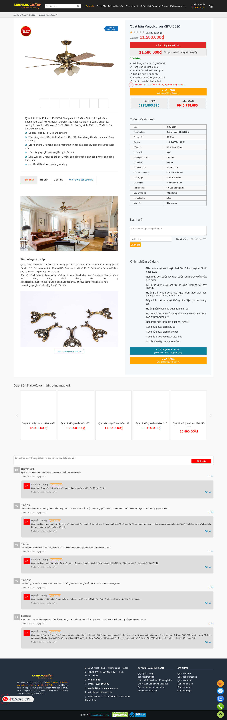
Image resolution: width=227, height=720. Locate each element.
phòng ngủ (31, 121)
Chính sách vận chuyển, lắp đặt (152, 683)
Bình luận (201, 461)
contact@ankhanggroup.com (103, 688)
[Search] (78, 6)
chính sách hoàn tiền (147, 690)
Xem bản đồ (94, 679)
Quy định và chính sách (150, 668)
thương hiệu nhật (68, 121)
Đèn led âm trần (115, 6)
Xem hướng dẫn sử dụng (81, 180)
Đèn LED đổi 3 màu (38, 156)
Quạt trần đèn (184, 673)
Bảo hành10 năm (26, 31)
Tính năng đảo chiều (39, 137)
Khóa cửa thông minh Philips (154, 6)
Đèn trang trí (132, 6)
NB (16, 470)
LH (16, 617)
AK (26, 486)
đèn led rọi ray (33, 685)
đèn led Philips (47, 685)
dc (42, 128)
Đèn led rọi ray (184, 687)
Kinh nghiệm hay (178, 6)
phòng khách (100, 118)
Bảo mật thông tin (145, 677)
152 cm (93, 125)
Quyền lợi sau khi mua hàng (150, 687)
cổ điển (81, 118)
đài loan (52, 121)
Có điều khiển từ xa (38, 132)
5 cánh (93, 121)
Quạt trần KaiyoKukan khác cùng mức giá (42, 385)
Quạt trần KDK (184, 680)
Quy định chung (145, 673)
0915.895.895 (102, 684)
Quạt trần (90, 6)
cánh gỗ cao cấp (34, 125)
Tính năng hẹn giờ (37, 152)
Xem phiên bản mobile (100, 715)
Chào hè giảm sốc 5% (168, 45)
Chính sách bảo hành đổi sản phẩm (154, 680)
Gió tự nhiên (34, 144)
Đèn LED (101, 6)
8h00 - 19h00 (198, 6)
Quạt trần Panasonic (187, 677)
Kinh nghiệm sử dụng (144, 261)
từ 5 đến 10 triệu (64, 125)
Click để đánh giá (154, 33)
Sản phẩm (182, 668)
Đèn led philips (184, 690)
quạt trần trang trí (53, 682)
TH (16, 545)
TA (16, 506)
